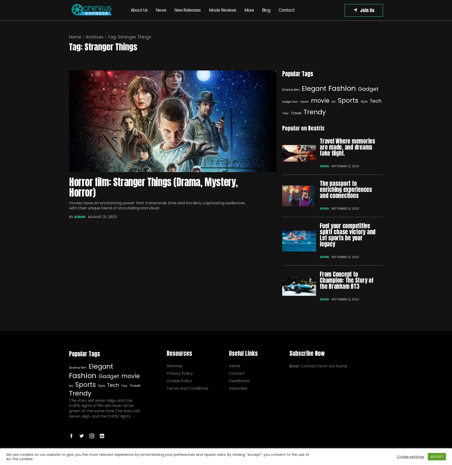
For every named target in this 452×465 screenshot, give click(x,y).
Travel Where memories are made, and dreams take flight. (347, 147)
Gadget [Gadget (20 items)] (368, 89)
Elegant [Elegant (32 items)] (314, 88)
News (161, 10)
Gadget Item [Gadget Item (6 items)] (290, 102)
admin (79, 216)
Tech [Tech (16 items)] (113, 385)
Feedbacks (239, 381)
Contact (287, 10)
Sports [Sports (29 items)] (348, 100)
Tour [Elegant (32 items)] (285, 113)
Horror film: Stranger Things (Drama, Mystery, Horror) (153, 187)
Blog (266, 10)
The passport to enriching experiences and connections (346, 190)
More (249, 10)
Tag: (129, 37)
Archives (94, 37)
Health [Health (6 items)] (304, 102)
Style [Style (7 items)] (364, 102)
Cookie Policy (179, 381)
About (235, 366)
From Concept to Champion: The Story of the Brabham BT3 (346, 280)
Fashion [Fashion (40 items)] (342, 88)
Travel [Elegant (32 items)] (296, 113)
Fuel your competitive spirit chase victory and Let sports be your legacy (347, 235)
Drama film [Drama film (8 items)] (291, 89)
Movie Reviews (222, 10)
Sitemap (175, 366)
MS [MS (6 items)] (334, 102)
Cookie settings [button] (410, 457)
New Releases (187, 10)
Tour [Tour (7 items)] (124, 386)
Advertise (238, 388)
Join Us (367, 10)
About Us (139, 10)
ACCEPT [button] (437, 456)
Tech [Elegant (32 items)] (376, 101)
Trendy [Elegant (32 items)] (315, 111)
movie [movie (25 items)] (320, 100)
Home (75, 37)
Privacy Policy (180, 373)
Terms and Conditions (187, 388)
